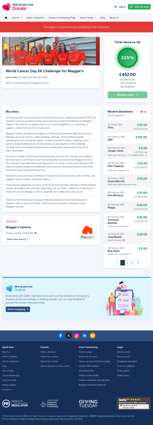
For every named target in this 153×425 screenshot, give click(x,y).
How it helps (8, 370)
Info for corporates (10, 361)
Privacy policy (123, 370)
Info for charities (10, 356)
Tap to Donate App (11, 375)
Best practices (123, 356)
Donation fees (123, 352)
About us (114, 17)
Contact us (7, 389)
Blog (102, 17)
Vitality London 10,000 (89, 375)
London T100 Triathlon (89, 366)
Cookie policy (123, 375)
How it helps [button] (86, 17)
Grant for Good (9, 380)
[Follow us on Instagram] (76, 337)
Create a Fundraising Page (62, 17)
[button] (87, 232)
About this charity (17, 239)
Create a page (85, 352)
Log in (120, 7)
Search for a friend (49, 361)
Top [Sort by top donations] (143, 111)
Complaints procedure (127, 361)
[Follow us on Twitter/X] (68, 337)
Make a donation (35, 17)
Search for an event (88, 356)
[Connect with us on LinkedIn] (84, 337)
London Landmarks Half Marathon (94, 380)
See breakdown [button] (127, 86)
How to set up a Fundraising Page (94, 361)
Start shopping (18, 309)
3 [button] (132, 262)
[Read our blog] (92, 337)
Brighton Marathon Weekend (92, 385)
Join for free (139, 7)
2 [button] (127, 262)
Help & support (9, 385)
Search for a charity (50, 356)
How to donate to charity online (55, 366)
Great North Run (86, 370)
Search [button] (15, 17)
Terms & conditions (126, 366)
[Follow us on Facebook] (60, 337)
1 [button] (123, 262)
